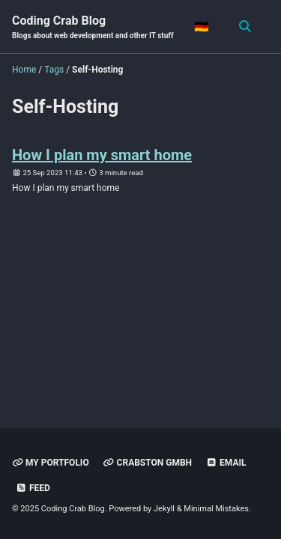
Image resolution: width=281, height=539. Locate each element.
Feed (33, 488)
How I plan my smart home (102, 155)
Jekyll (164, 509)
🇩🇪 (201, 26)
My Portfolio (50, 462)
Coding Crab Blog (93, 27)
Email (226, 462)
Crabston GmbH (147, 462)
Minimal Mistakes (216, 509)
